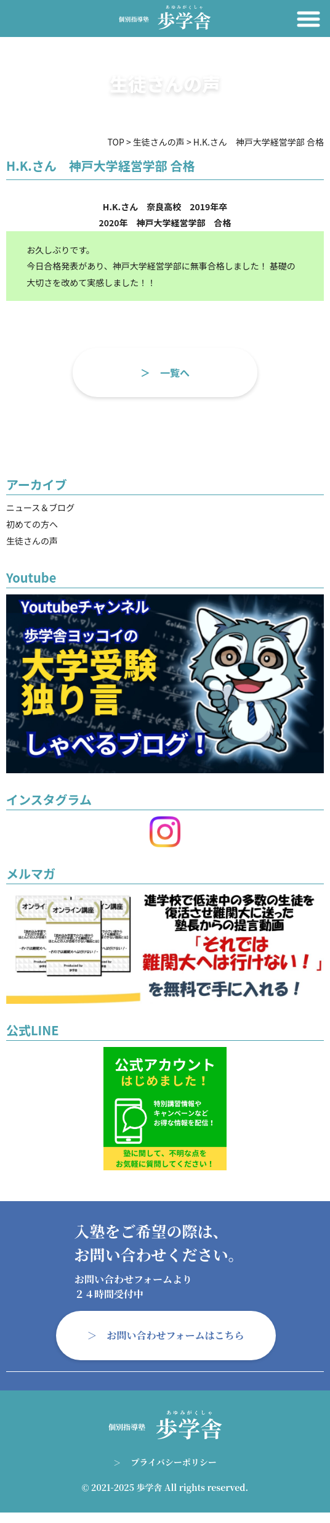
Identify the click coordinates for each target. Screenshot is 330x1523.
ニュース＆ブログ (40, 507)
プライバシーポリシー (173, 1462)
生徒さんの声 (32, 541)
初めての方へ (32, 524)
